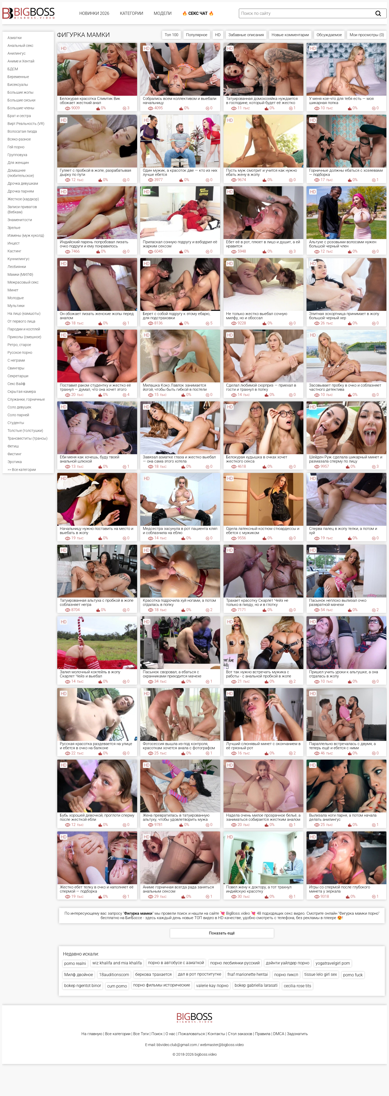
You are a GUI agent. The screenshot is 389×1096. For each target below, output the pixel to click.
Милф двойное (78, 974)
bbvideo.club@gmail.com (177, 1045)
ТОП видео (204, 917)
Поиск (157, 1034)
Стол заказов (240, 1034)
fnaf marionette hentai (247, 974)
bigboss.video (206, 1054)
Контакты (216, 1034)
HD (218, 35)
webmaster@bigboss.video (222, 1045)
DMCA (278, 1034)
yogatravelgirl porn (333, 963)
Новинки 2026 (94, 13)
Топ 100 (171, 35)
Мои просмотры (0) (367, 35)
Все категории (117, 1034)
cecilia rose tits (297, 985)
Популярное (196, 35)
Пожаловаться (191, 1034)
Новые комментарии (290, 35)
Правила (262, 1034)
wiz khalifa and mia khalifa (117, 962)
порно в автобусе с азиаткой (176, 962)
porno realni (75, 963)
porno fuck (353, 974)
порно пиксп (286, 974)
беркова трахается (153, 974)
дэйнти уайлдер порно (287, 962)
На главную (91, 1034)
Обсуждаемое (329, 35)
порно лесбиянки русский (235, 962)
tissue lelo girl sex (320, 974)
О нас (170, 1034)
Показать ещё (222, 933)
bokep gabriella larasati (256, 985)
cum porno (117, 986)
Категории (131, 13)
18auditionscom (114, 974)
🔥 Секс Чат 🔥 (198, 13)
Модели (162, 13)
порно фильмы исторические (161, 985)
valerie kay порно (212, 985)
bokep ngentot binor (82, 985)
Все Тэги (141, 1034)
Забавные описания (246, 35)
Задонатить (297, 1034)
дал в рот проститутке (199, 974)
